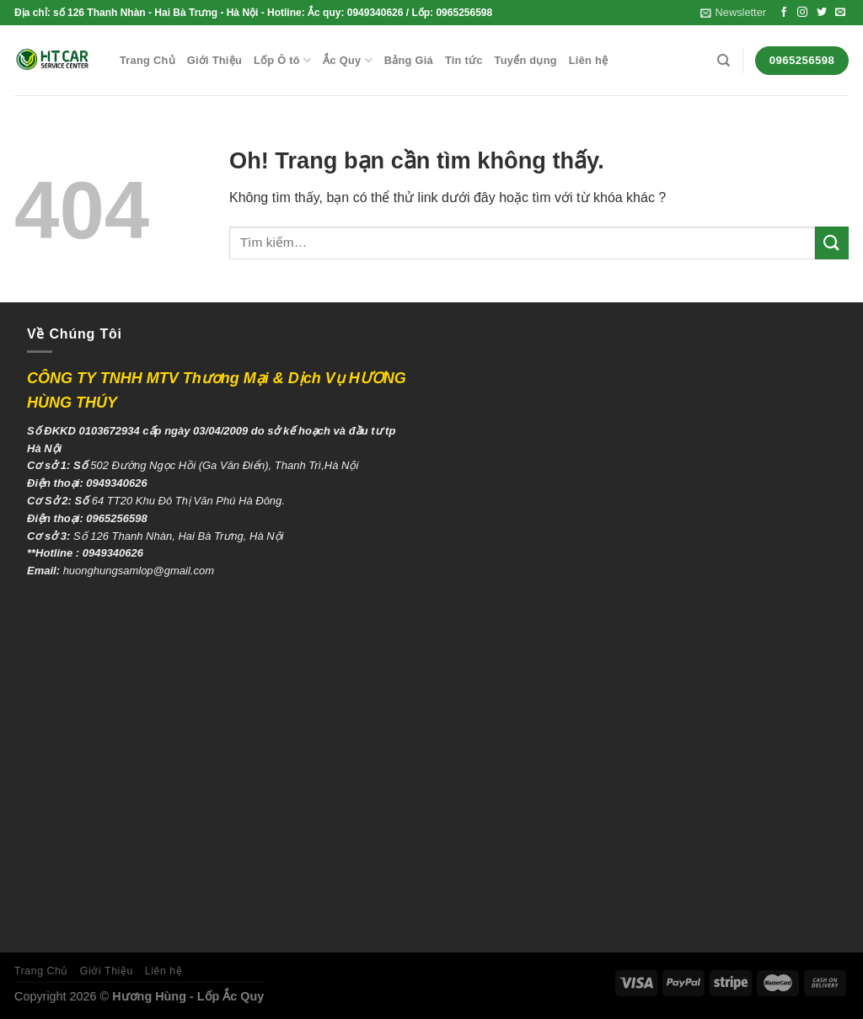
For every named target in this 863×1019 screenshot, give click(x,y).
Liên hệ (588, 60)
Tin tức (464, 60)
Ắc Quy (348, 60)
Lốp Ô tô (282, 60)
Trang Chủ (147, 60)
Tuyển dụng (526, 60)
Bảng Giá (408, 60)
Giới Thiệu (214, 60)
